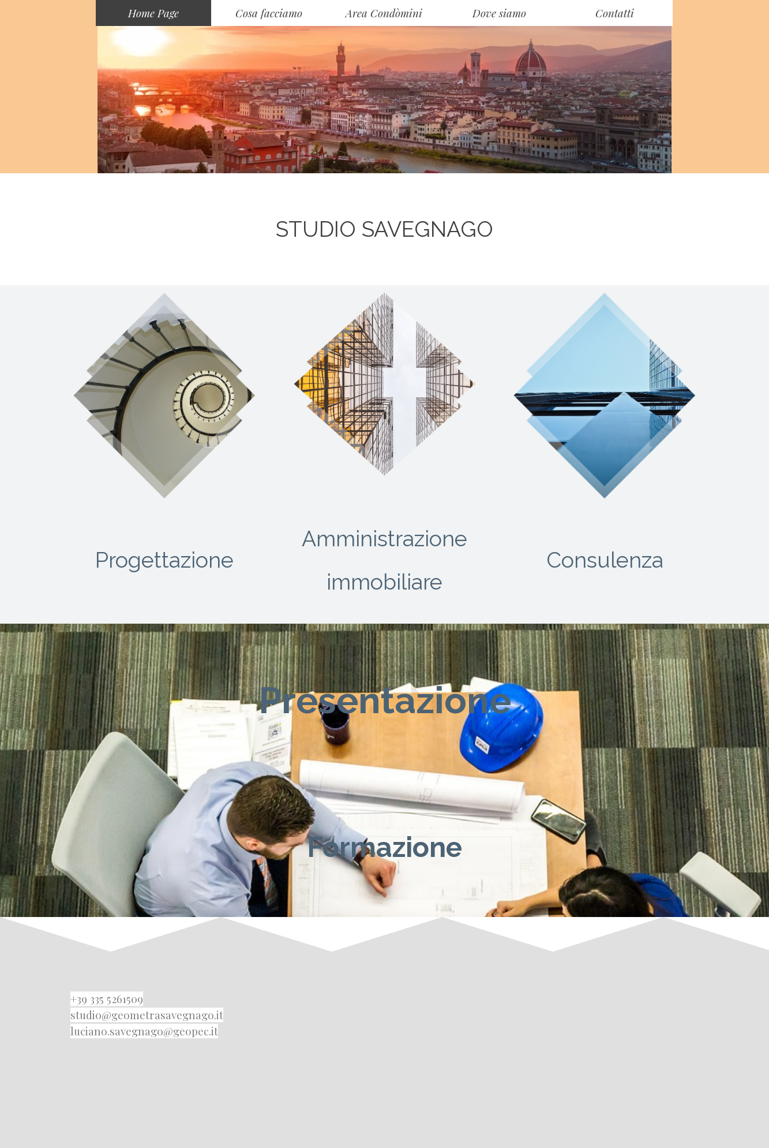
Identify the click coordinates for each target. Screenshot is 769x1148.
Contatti (614, 13)
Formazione (384, 847)
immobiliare (384, 582)
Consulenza (604, 560)
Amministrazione (384, 538)
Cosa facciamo (268, 13)
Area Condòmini (384, 13)
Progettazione (164, 560)
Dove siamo (499, 13)
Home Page (153, 13)
